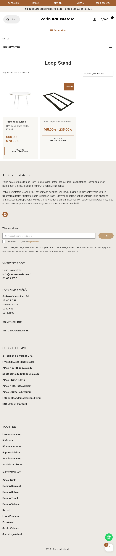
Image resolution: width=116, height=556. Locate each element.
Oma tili (58, 3)
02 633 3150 (9, 278)
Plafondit (7, 440)
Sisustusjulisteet (12, 534)
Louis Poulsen (10, 516)
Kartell (6, 510)
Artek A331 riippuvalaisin (17, 367)
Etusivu (5, 38)
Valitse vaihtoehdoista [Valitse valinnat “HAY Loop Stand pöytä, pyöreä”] (20, 151)
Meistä (80, 3)
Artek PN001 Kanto (13, 379)
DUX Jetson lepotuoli (14, 403)
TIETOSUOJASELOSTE (15, 330)
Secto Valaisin (10, 528)
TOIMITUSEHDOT (12, 322)
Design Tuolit (10, 498)
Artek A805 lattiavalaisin (16, 385)
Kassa (35, 3)
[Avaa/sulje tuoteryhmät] (111, 48)
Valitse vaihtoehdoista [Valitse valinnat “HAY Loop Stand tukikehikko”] (58, 139)
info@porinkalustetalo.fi (16, 274)
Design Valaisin (11, 504)
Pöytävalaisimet (11, 446)
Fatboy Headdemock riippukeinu (21, 397)
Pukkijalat (8, 522)
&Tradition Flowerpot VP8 (17, 355)
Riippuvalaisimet (11, 452)
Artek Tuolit (9, 479)
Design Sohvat (10, 492)
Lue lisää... (75, 203)
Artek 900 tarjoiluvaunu (16, 391)
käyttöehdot (33, 241)
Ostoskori (13, 3)
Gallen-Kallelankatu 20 (15, 296)
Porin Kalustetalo (57, 19)
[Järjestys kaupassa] (98, 74)
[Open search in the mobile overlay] (11, 19)
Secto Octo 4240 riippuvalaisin (20, 373)
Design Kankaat (11, 486)
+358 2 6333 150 (102, 3)
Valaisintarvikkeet (12, 464)
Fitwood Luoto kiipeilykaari (18, 361)
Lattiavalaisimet (11, 434)
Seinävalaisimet (11, 458)
